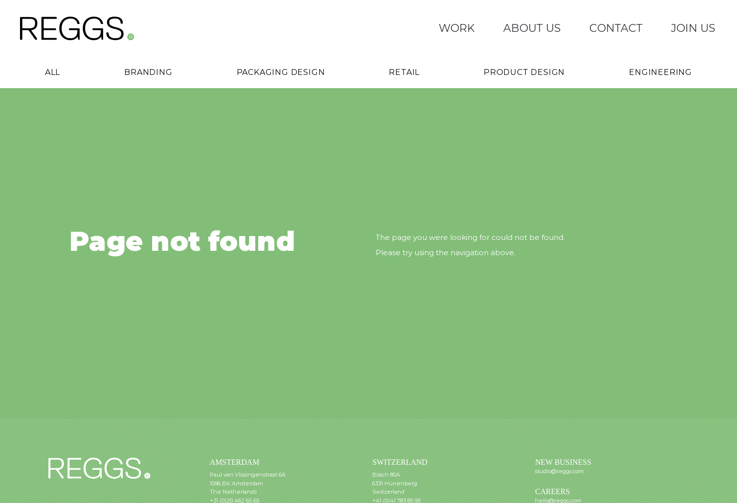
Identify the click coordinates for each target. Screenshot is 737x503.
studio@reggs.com (559, 471)
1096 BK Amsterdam (236, 483)
